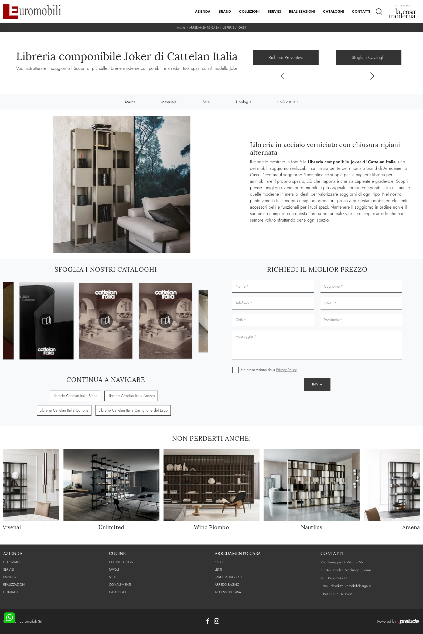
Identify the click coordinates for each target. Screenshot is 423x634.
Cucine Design (121, 562)
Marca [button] (130, 102)
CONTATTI (10, 592)
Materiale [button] (168, 102)
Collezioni (249, 11)
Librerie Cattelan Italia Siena (75, 395)
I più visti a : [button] (287, 102)
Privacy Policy (286, 369)
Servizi (274, 11)
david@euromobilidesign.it (351, 585)
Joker (242, 27)
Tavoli (114, 569)
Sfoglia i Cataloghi (369, 57)
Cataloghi (333, 11)
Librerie (228, 27)
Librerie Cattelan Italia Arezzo (131, 395)
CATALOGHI (117, 592)
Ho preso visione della (268, 369)
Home (181, 27)
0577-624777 (337, 578)
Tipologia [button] (243, 102)
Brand (225, 11)
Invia (317, 384)
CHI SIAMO (11, 562)
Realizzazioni (302, 11)
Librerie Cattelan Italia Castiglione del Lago (133, 410)
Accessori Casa (228, 592)
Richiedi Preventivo (286, 57)
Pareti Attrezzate (229, 577)
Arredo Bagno (227, 584)
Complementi (120, 584)
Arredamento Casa (204, 27)
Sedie (113, 577)
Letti (218, 569)
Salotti (220, 562)
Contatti (361, 11)
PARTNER (9, 577)
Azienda (202, 11)
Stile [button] (206, 102)
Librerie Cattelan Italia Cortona (64, 410)
